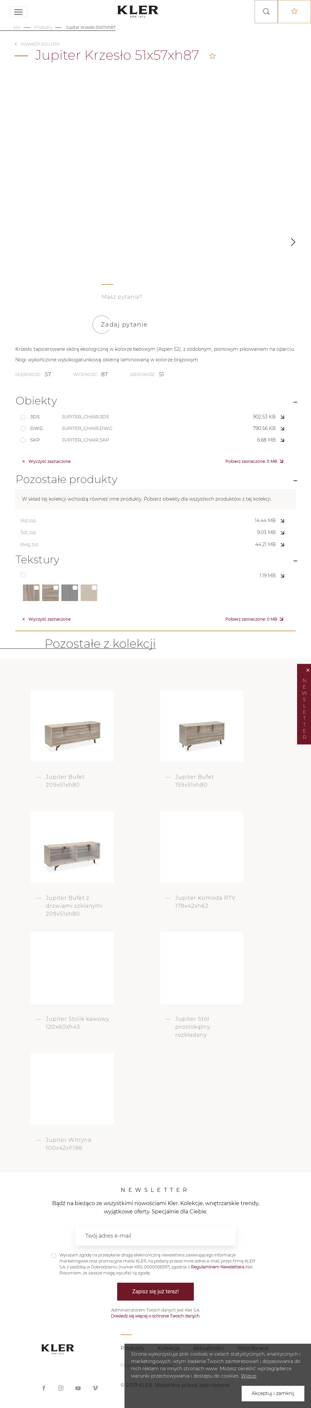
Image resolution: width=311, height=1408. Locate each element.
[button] (292, 242)
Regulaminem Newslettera (217, 1266)
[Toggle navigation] (18, 11)
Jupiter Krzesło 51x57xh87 (91, 27)
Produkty (43, 27)
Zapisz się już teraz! (155, 1291)
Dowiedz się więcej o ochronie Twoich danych (155, 1316)
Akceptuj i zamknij (273, 1393)
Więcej (249, 1376)
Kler (17, 27)
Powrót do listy (40, 44)
